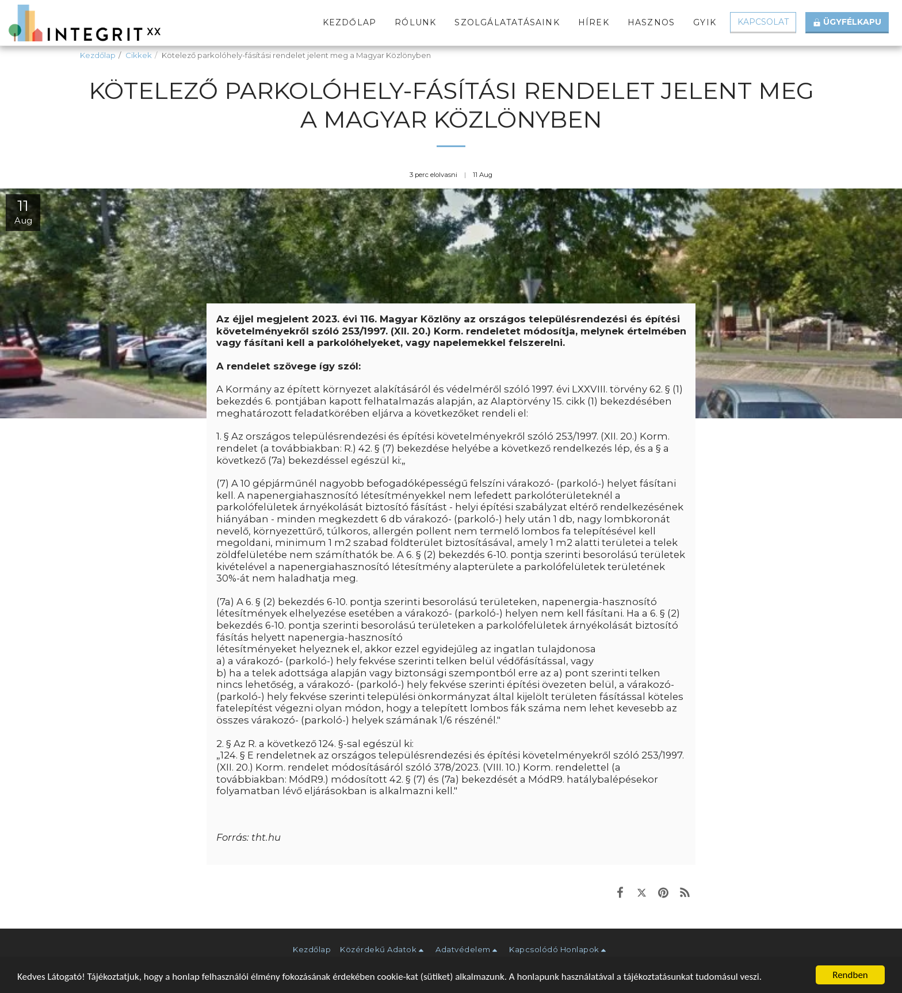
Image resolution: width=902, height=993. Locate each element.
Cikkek (138, 55)
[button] (383, 949)
